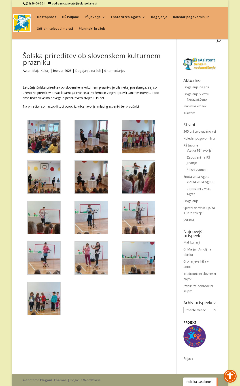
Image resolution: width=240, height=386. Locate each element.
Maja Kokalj (40, 70)
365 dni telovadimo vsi (55, 29)
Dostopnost (46, 17)
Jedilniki (188, 220)
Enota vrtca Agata (126, 17)
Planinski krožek (92, 29)
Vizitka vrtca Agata (200, 182)
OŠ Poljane (70, 17)
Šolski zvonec (196, 170)
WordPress (92, 380)
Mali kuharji (191, 242)
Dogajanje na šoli (88, 70)
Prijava (188, 358)
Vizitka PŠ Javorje (199, 150)
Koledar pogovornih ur (191, 17)
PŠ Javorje (93, 17)
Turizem (189, 113)
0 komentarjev (114, 70)
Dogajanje (159, 17)
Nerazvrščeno (197, 99)
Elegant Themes (53, 380)
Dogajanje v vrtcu (196, 94)
